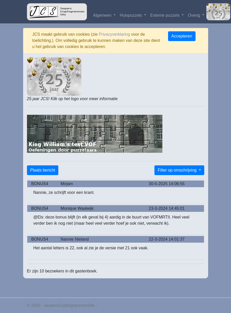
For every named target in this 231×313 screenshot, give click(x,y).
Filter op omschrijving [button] (178, 170)
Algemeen (103, 15)
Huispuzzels (131, 15)
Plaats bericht (42, 170)
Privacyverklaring (114, 34)
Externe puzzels (165, 15)
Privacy (105, 305)
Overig (194, 15)
